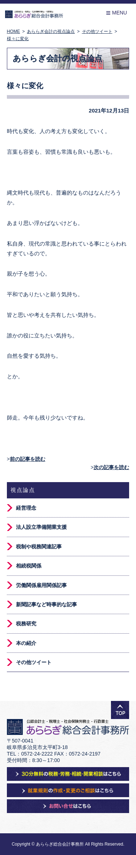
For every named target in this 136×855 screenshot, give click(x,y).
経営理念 (26, 508)
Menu (116, 12)
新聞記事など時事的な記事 (46, 604)
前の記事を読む (27, 459)
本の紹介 (26, 643)
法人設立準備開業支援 (41, 527)
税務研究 (26, 623)
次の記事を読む (111, 467)
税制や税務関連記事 (39, 546)
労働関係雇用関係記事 (41, 585)
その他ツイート (33, 662)
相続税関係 (28, 566)
